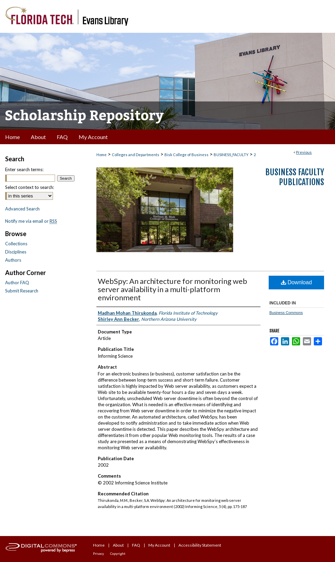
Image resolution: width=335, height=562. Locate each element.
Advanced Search (22, 208)
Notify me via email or (31, 221)
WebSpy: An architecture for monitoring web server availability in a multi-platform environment (172, 289)
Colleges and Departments (135, 154)
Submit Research (21, 290)
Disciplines (15, 252)
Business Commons (286, 313)
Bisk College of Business (186, 154)
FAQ (136, 545)
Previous (304, 152)
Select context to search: (29, 187)
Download (296, 282)
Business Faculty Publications (294, 177)
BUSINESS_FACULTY (231, 154)
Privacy (98, 553)
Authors (13, 260)
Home (101, 154)
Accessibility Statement (199, 545)
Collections (16, 243)
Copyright (117, 553)
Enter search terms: (24, 169)
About (118, 545)
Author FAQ (17, 282)
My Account (159, 545)
